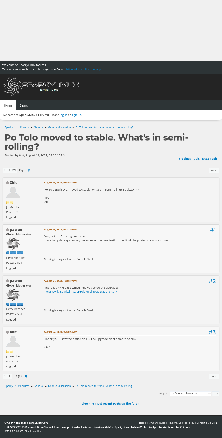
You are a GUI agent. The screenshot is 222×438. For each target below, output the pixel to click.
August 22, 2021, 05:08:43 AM (60, 331)
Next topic (209, 159)
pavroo (16, 229)
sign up (76, 115)
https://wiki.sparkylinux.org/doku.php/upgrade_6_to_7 (80, 291)
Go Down (10, 169)
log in (63, 115)
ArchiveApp (150, 427)
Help (141, 422)
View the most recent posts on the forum (111, 403)
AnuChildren (183, 427)
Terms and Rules (156, 422)
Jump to (163, 393)
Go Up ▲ (213, 422)
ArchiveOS (136, 427)
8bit (13, 182)
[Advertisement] (111, 30)
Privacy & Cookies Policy (181, 422)
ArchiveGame (166, 427)
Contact (201, 422)
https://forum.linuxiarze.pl (83, 69)
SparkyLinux (122, 427)
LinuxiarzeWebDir (103, 427)
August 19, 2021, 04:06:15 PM (60, 182)
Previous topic (189, 159)
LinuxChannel (45, 427)
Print (214, 170)
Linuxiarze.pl (61, 427)
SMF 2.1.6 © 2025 (13, 431)
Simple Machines (33, 431)
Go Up (7, 376)
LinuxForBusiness (81, 427)
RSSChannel (29, 427)
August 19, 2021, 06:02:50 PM (60, 229)
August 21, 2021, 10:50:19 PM (60, 280)
